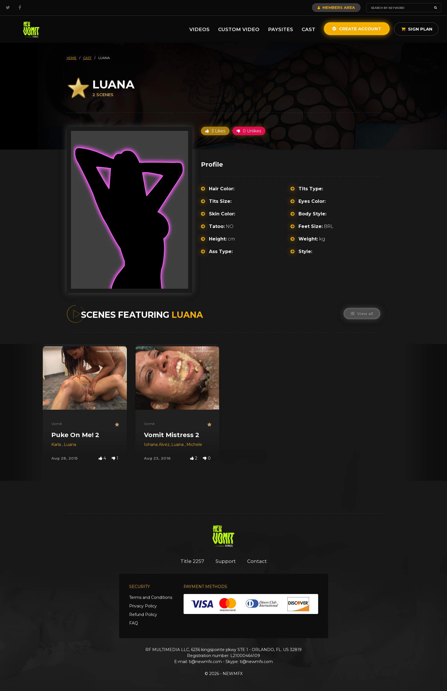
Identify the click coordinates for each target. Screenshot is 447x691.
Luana (70, 444)
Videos (199, 29)
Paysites (280, 29)
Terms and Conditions (150, 597)
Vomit (56, 423)
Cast (308, 29)
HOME (71, 58)
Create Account (356, 28)
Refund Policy (143, 614)
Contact (257, 561)
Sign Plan (416, 29)
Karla (56, 444)
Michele (194, 444)
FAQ (133, 623)
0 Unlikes (249, 131)
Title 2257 (192, 561)
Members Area (336, 7)
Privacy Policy (143, 606)
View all (362, 313)
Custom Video (238, 29)
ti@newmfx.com (205, 661)
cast (87, 58)
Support (226, 561)
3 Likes (215, 131)
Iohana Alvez (157, 444)
